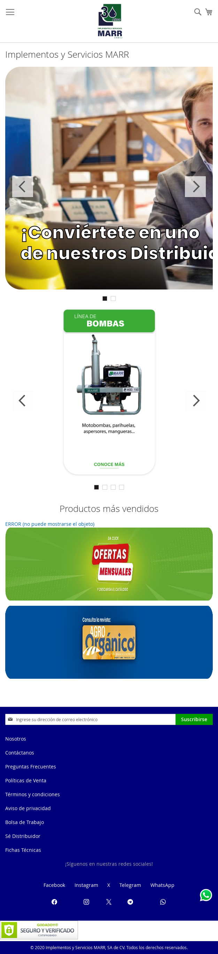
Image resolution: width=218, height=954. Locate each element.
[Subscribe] (194, 719)
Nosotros (15, 738)
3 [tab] (113, 487)
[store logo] (110, 21)
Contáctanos (19, 752)
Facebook (54, 885)
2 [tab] (113, 298)
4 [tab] (121, 487)
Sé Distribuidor (22, 836)
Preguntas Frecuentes (30, 766)
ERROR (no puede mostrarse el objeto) (49, 524)
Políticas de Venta (25, 780)
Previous (22, 186)
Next (195, 186)
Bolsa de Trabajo (24, 822)
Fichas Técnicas (23, 850)
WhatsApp (162, 885)
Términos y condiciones (32, 794)
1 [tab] (104, 298)
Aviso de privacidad (28, 808)
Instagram (86, 885)
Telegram (130, 885)
